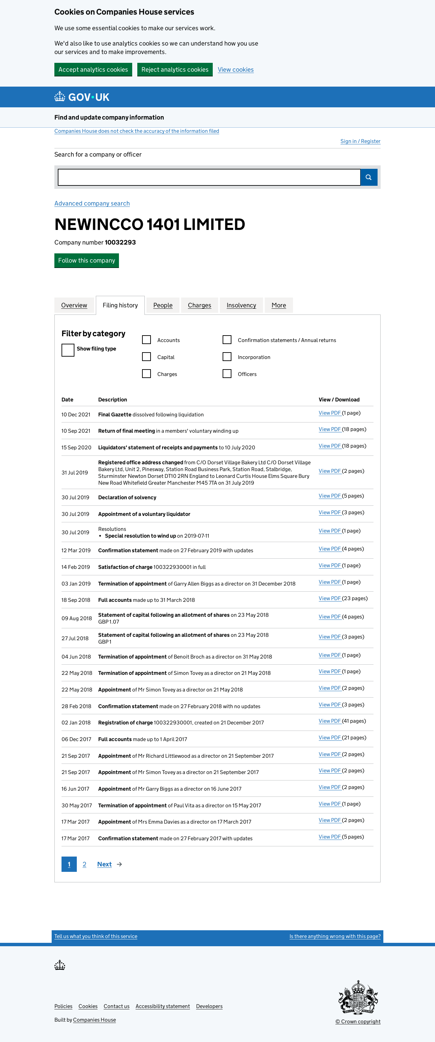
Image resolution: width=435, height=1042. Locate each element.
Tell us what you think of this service (95, 936)
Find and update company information (109, 117)
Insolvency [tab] (241, 305)
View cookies (236, 69)
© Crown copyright (358, 1021)
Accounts (161, 341)
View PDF (330, 413)
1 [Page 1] (69, 864)
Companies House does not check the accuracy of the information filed (136, 131)
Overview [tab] (74, 305)
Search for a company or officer (98, 154)
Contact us (116, 1006)
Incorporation (247, 358)
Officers (240, 375)
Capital (158, 358)
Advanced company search (92, 203)
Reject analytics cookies (175, 69)
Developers (209, 1006)
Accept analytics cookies (93, 69)
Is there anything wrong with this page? (335, 936)
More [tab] (279, 305)
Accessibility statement (163, 1006)
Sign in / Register (361, 141)
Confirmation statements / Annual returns (279, 341)
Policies (63, 1006)
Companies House (94, 1020)
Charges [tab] (199, 305)
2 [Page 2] (84, 864)
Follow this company (86, 260)
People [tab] (163, 305)
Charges (159, 375)
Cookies (88, 1006)
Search (369, 177)
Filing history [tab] (120, 305)
